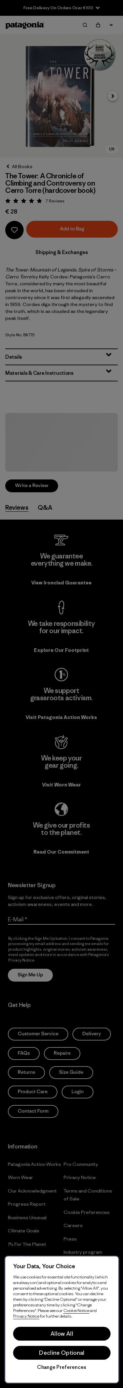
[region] (61, 1319)
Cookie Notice (76, 1310)
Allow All (62, 1333)
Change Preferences (61, 1367)
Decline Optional (61, 1352)
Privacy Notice (26, 1316)
